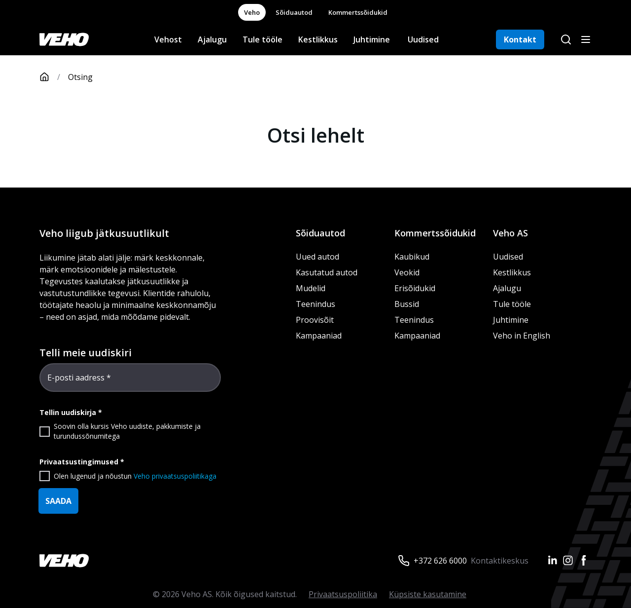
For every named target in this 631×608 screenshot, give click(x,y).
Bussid (406, 304)
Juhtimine (372, 39)
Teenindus (315, 304)
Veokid (407, 272)
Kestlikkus (318, 39)
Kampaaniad (319, 335)
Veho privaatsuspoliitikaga (175, 476)
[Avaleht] (53, 77)
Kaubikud (411, 256)
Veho (252, 12)
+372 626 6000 (440, 560)
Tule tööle (262, 39)
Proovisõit (315, 319)
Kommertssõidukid (357, 12)
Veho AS (510, 233)
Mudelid (310, 288)
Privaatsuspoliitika (343, 594)
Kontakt (520, 39)
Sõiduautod (294, 12)
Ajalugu (212, 39)
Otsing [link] (80, 77)
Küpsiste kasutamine (427, 594)
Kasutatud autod (326, 272)
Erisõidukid (414, 288)
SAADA (58, 500)
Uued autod (317, 256)
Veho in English (521, 335)
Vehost (168, 39)
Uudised (423, 39)
